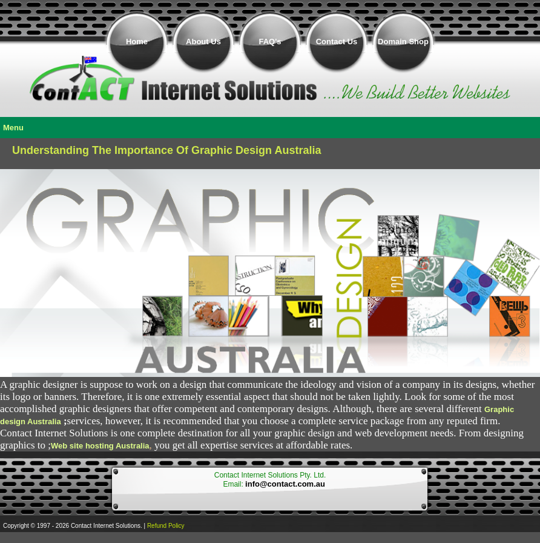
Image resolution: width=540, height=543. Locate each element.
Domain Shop (403, 41)
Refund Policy (166, 525)
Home (137, 41)
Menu (13, 127)
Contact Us (337, 41)
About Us (203, 41)
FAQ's (269, 41)
